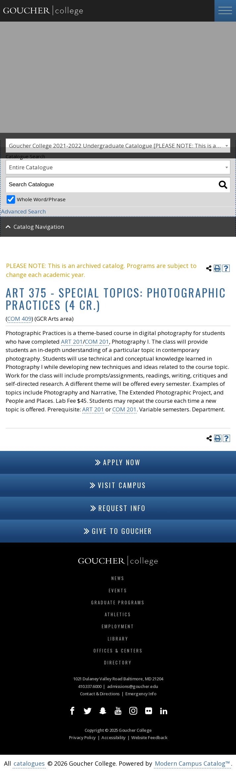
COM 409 (19, 318)
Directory (118, 662)
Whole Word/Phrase (41, 199)
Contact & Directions (100, 694)
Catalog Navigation (39, 226)
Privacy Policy (82, 737)
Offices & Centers (118, 650)
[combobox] (118, 167)
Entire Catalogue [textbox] (31, 167)
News (118, 578)
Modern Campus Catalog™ (192, 763)
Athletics (118, 614)
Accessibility (113, 737)
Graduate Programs (118, 602)
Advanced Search (23, 211)
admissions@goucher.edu (132, 686)
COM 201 (97, 341)
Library (118, 638)
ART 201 (72, 341)
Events (118, 590)
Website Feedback (149, 737)
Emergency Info (140, 694)
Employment (118, 626)
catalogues (29, 763)
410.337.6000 (89, 686)
